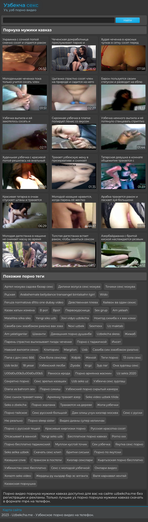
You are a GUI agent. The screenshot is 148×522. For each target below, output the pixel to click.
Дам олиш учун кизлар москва (95, 413)
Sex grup (101, 310)
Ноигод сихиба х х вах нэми (115, 318)
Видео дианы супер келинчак (82, 420)
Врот (56, 310)
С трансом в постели (46, 460)
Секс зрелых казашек (50, 381)
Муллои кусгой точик (71, 444)
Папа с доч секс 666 (19, 357)
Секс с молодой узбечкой (70, 468)
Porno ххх (119, 436)
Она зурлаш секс (126, 365)
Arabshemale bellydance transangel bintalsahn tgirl (57, 294)
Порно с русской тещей (22, 428)
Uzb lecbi (11, 365)
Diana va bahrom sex (19, 389)
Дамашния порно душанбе (71, 334)
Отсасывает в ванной (20, 436)
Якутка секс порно (129, 444)
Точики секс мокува (120, 286)
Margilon (70, 349)
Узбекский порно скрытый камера (92, 389)
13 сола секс (132, 357)
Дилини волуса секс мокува (79, 286)
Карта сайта (12, 510)
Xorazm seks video (17, 476)
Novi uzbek (76, 326)
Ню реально (13, 420)
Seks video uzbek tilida (102, 397)
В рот (44, 310)
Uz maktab (115, 326)
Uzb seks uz (79, 381)
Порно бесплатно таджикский (27, 444)
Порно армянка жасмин (93, 373)
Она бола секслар (52, 357)
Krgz (88, 365)
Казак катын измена (19, 310)
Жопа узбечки (108, 405)
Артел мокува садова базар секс (28, 286)
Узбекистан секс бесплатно (25, 468)
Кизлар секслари (80, 460)
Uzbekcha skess (108, 334)
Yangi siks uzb (46, 318)
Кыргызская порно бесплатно (120, 460)
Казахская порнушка (20, 483)
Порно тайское (15, 413)
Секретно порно (16, 381)
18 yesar (28, 365)
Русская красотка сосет (108, 428)
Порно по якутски (107, 452)
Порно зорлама (43, 405)
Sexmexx (95, 326)
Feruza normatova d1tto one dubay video (33, 302)
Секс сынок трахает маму (23, 397)
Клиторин (51, 349)
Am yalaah (120, 310)
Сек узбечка (101, 444)
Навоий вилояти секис (21, 349)
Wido (104, 294)
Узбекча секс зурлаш (109, 381)
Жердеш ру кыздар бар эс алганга (62, 476)
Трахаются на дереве (76, 405)
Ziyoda (75, 365)
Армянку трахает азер (64, 397)
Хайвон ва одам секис (119, 302)
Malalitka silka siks (17, 318)
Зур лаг (102, 365)
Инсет (116, 342)
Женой (91, 357)
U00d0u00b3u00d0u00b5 (23, 373)
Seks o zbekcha (15, 405)
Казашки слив (15, 460)
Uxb (84, 349)
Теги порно (109, 357)
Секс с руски (132, 413)
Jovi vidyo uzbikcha (75, 318)
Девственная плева (83, 302)
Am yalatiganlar (15, 334)
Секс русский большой (49, 413)
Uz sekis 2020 (126, 373)
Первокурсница (77, 310)
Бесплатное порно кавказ (87, 436)
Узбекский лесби (52, 365)
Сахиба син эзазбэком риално (115, 349)
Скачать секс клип (47, 452)
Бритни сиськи (77, 452)
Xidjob (76, 357)
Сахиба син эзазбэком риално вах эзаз (33, 326)
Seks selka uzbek (16, 452)
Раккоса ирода (59, 373)
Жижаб (130, 334)
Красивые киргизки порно (65, 428)
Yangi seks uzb (52, 436)
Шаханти (39, 334)
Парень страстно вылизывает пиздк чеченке (38, 342)
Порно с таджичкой (92, 342)
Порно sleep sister (41, 420)
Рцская (9, 294)
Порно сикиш (50, 389)
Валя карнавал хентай (109, 476)
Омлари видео (106, 468)
